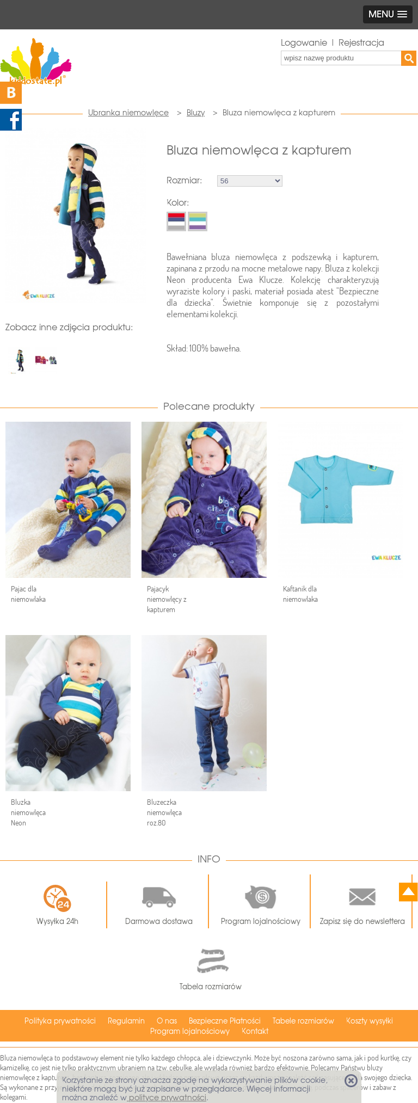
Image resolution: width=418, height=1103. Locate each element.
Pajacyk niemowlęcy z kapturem (167, 599)
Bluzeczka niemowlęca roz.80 (164, 812)
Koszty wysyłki (369, 1021)
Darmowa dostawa (159, 901)
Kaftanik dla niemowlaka (300, 594)
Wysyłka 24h (57, 905)
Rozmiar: (184, 180)
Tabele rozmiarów (303, 1021)
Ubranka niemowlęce (128, 112)
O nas (167, 1021)
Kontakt (255, 1031)
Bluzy (196, 112)
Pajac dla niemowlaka (28, 594)
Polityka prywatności (60, 1021)
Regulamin (126, 1021)
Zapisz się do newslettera (362, 901)
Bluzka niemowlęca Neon (28, 812)
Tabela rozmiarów (211, 966)
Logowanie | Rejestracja (332, 43)
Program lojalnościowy (260, 901)
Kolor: (178, 203)
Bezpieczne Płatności (225, 1021)
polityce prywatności (166, 1097)
